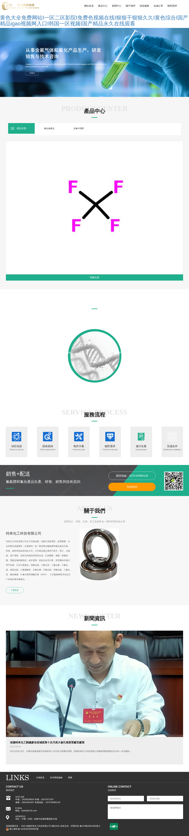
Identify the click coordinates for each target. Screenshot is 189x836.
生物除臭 (40, 777)
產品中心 (102, 6)
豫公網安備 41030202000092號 (22, 829)
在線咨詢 (132, 486)
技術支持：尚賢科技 (69, 826)
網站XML (56, 826)
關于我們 (130, 6)
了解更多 (15, 590)
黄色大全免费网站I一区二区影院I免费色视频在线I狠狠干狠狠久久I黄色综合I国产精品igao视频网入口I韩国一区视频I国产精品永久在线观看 (94, 21)
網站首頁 (89, 6)
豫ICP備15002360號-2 (90, 826)
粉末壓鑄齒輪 (56, 777)
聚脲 (70, 777)
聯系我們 (172, 6)
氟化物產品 (49, 128)
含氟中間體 (78, 128)
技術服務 (144, 6)
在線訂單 (158, 6)
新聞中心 (116, 6)
